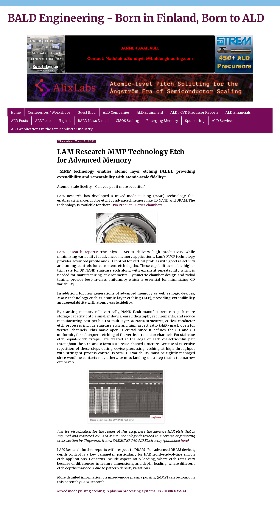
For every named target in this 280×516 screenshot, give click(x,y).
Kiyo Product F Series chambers (136, 205)
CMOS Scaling (127, 121)
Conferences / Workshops (49, 112)
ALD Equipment (150, 112)
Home (16, 112)
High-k (65, 121)
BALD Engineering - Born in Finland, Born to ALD (135, 18)
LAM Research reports (77, 252)
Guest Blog (86, 112)
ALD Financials (238, 112)
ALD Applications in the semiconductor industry (51, 129)
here (184, 441)
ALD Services (222, 121)
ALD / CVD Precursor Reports (194, 112)
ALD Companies (116, 112)
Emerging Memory (162, 121)
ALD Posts (19, 121)
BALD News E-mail (93, 121)
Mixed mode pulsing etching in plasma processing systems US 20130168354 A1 (121, 491)
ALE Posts (43, 121)
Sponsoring (195, 121)
